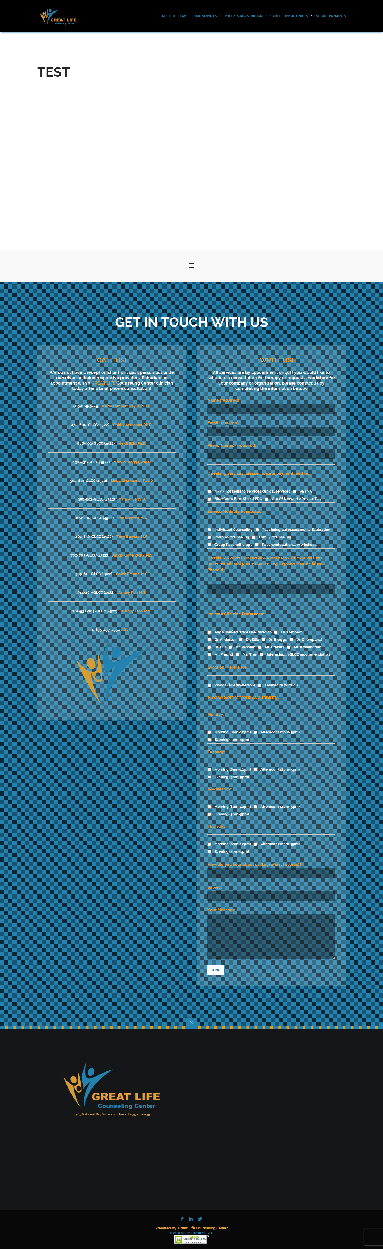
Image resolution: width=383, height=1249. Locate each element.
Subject (271, 885)
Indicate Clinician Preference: (235, 606)
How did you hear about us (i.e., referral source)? (254, 856)
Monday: (215, 706)
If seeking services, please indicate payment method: (259, 465)
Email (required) (271, 420)
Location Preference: (227, 659)
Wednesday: (219, 781)
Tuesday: (216, 743)
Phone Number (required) (271, 443)
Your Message (271, 929)
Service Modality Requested (234, 503)
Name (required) (271, 398)
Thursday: (217, 818)
